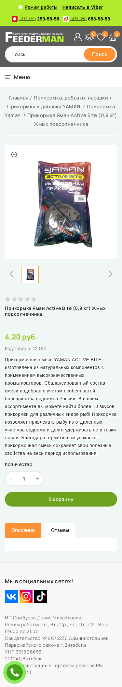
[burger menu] (17, 77)
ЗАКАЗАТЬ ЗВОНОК (16, 672)
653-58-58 (86, 19)
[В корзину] (61, 499)
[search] (100, 54)
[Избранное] (101, 37)
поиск (18, 54)
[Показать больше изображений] (14, 155)
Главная (19, 97)
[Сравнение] (89, 37)
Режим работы (38, 7)
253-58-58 (35, 19)
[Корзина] (113, 37)
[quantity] (24, 478)
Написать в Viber (82, 7)
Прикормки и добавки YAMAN (44, 106)
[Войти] (78, 37)
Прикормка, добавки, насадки (71, 97)
